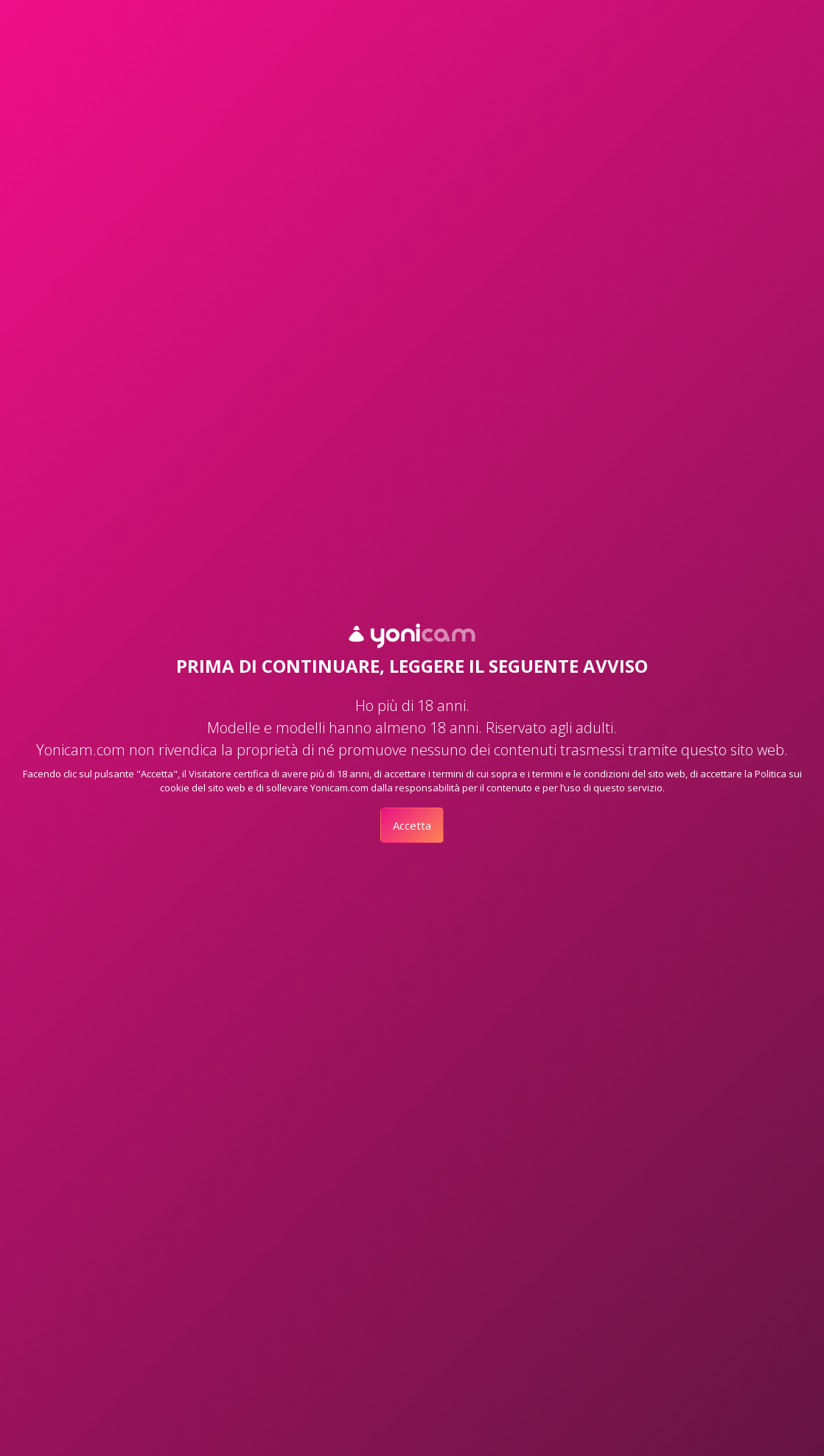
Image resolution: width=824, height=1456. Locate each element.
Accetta (412, 825)
